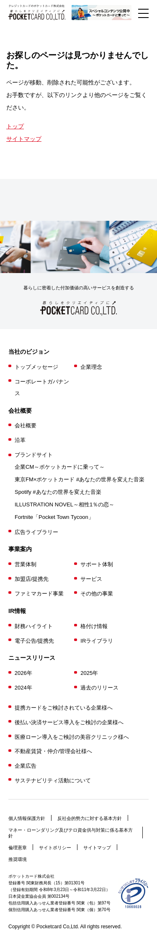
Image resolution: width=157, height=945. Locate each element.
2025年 (89, 673)
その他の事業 (96, 593)
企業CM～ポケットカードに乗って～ (60, 467)
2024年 (23, 687)
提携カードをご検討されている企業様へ (64, 708)
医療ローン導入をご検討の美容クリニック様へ (72, 737)
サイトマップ (23, 138)
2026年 (23, 673)
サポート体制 (96, 564)
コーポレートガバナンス (42, 387)
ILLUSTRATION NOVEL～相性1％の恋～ (64, 504)
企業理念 (91, 367)
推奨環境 (17, 859)
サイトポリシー (55, 847)
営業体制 (25, 564)
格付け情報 (94, 626)
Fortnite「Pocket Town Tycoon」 (54, 517)
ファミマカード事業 (39, 593)
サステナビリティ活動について (53, 780)
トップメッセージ (36, 367)
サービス (91, 579)
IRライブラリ (96, 641)
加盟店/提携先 (32, 579)
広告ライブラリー (36, 532)
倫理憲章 (17, 847)
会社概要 (25, 425)
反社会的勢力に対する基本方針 (89, 818)
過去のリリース (99, 687)
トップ (15, 126)
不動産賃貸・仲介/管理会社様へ (54, 751)
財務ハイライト (34, 626)
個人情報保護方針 (26, 818)
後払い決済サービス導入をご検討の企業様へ (69, 722)
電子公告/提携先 (34, 641)
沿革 (20, 440)
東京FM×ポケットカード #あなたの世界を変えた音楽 (79, 479)
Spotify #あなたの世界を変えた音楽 (58, 492)
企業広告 (25, 766)
